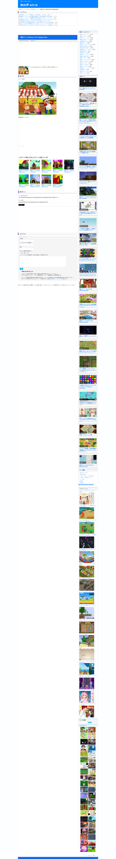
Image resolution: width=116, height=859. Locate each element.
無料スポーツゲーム (84, 63)
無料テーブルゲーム (84, 66)
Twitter (81, 481)
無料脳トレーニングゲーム (86, 68)
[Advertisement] (48, 30)
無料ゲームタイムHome (24, 9)
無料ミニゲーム (83, 73)
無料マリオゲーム (84, 57)
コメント (34, 255)
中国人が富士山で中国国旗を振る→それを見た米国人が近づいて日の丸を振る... (37, 22)
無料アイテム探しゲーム (85, 61)
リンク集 (82, 479)
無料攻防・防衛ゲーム (85, 46)
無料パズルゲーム (84, 36)
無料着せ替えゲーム (84, 41)
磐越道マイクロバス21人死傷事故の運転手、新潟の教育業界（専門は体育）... (37, 16)
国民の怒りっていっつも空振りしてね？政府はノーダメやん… (33, 14)
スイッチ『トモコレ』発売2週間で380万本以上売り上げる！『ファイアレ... (36, 17)
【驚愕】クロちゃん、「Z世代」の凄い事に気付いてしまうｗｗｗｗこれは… (36, 19)
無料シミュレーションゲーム (86, 44)
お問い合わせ (83, 474)
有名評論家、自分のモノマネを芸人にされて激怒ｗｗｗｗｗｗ (33, 20)
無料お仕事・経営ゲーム (85, 47)
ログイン (96, 858)
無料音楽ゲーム (83, 69)
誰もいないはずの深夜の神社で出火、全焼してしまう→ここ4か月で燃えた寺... (37, 23)
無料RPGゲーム (83, 52)
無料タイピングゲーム (85, 71)
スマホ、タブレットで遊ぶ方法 (87, 475)
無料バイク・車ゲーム (85, 64)
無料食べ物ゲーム (84, 51)
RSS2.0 (81, 482)
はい (23, 253)
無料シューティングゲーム (86, 59)
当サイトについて (57, 278)
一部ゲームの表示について (86, 477)
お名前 (21, 238)
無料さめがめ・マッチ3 (85, 39)
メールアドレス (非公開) (25, 242)
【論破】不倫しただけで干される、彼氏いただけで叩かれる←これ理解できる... (37, 25)
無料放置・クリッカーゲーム (86, 49)
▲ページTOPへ (92, 855)
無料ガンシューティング (85, 54)
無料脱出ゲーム (34, 9)
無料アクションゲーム (85, 34)
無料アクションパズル (85, 37)
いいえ (27, 253)
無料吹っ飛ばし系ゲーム (85, 56)
